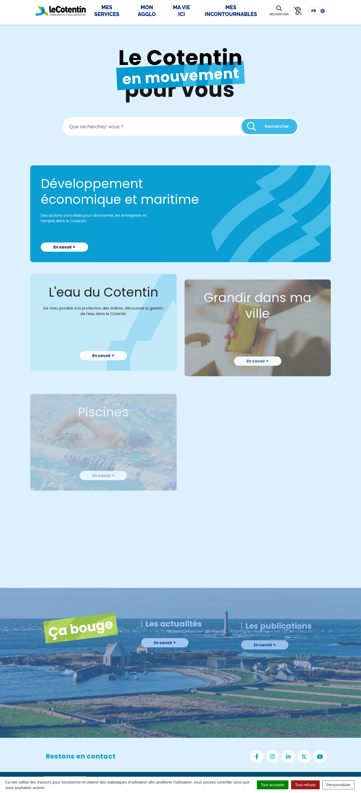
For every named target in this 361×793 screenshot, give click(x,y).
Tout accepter (272, 784)
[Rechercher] (279, 11)
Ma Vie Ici (181, 10)
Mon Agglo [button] (147, 10)
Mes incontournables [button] (231, 10)
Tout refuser (305, 784)
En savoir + (64, 258)
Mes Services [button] (106, 10)
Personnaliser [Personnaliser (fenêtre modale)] (338, 784)
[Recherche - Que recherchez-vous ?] (152, 126)
